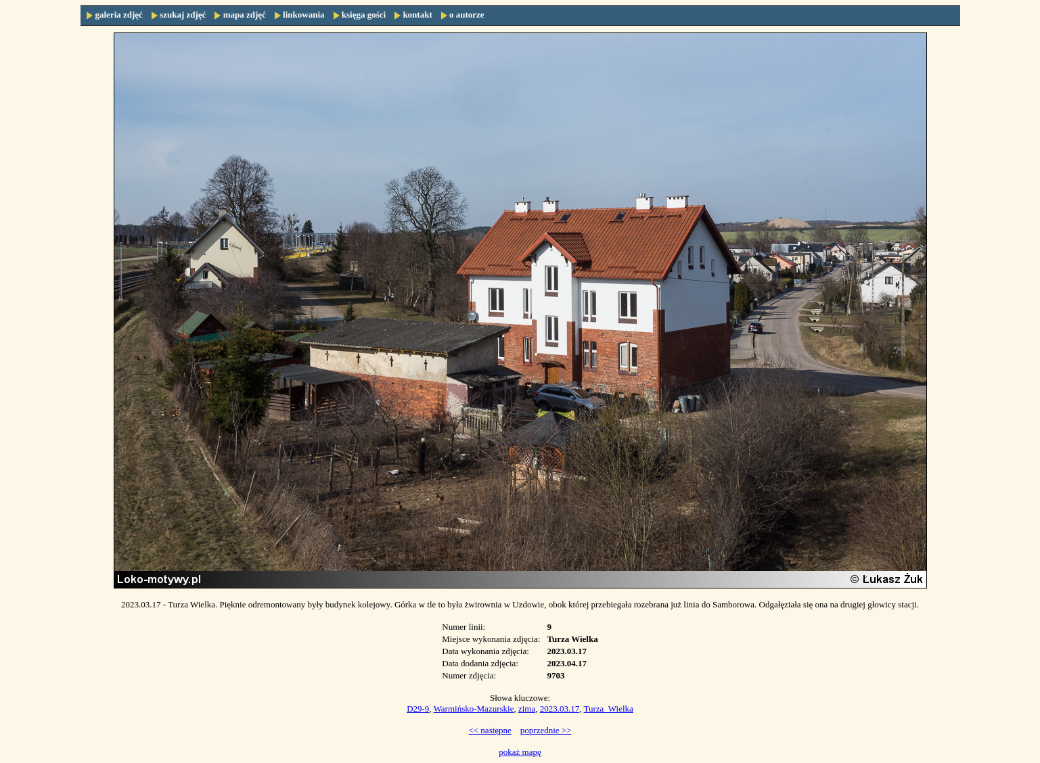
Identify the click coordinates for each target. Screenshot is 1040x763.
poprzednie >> (546, 730)
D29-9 (418, 708)
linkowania (303, 14)
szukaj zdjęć (183, 14)
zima (526, 708)
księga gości (364, 14)
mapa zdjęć (244, 14)
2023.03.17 (560, 708)
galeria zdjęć (119, 14)
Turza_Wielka (608, 708)
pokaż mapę (520, 752)
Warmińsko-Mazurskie (474, 708)
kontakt (417, 14)
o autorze (466, 14)
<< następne (489, 730)
